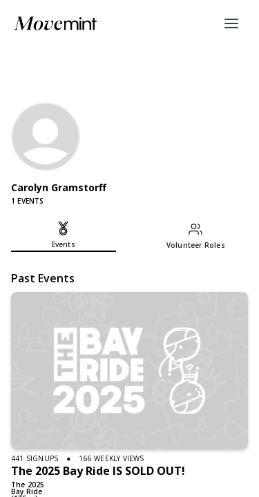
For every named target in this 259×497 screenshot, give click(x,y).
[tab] (63, 237)
